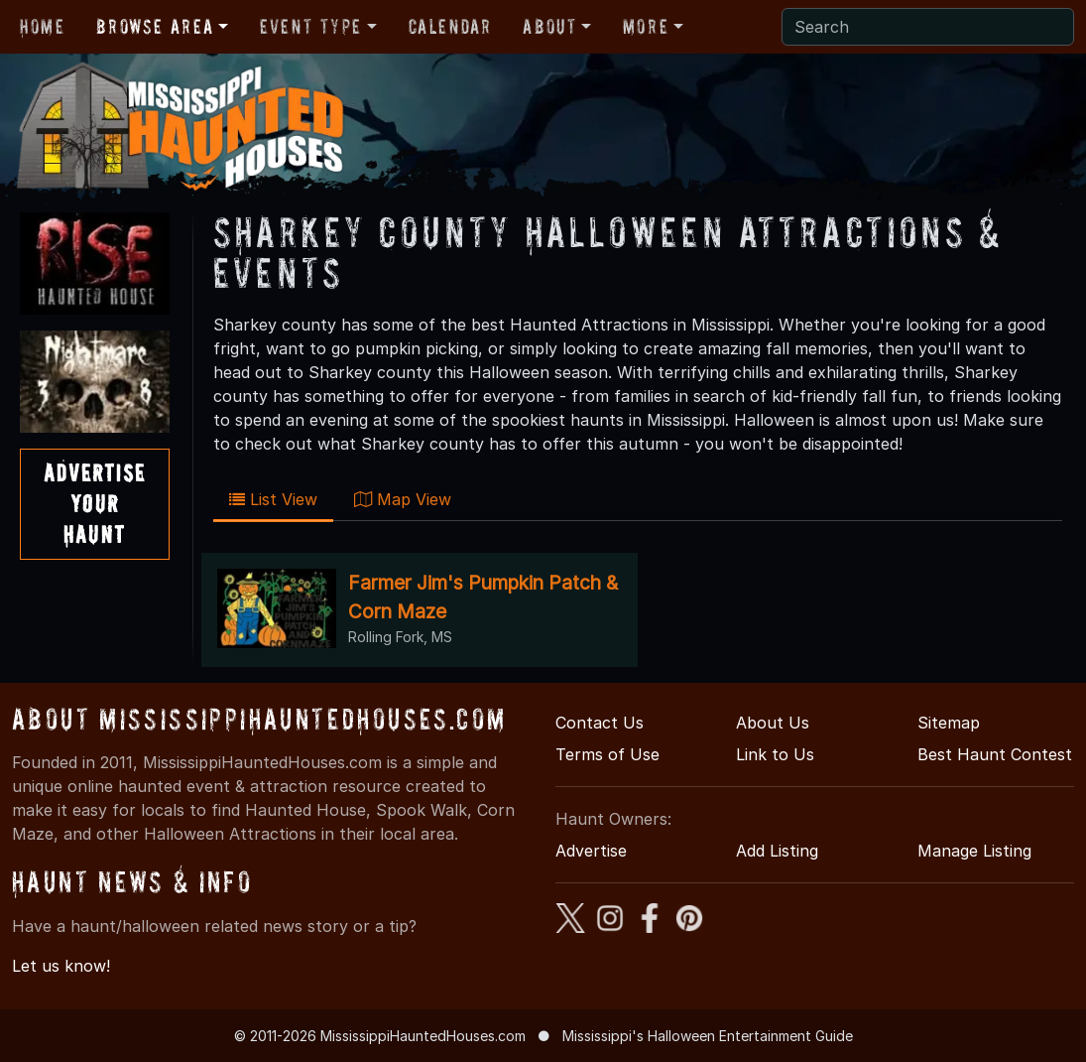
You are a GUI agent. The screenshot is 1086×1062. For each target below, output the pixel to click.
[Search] (928, 27)
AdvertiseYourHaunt (95, 504)
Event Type (311, 27)
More (645, 27)
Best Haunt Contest (994, 754)
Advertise (591, 851)
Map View (402, 499)
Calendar (450, 27)
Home (42, 27)
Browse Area (154, 27)
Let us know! (61, 966)
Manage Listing (974, 851)
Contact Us (599, 722)
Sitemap (948, 722)
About (549, 27)
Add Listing (777, 851)
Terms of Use (607, 754)
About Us (772, 722)
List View (273, 499)
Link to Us (775, 754)
